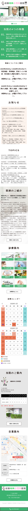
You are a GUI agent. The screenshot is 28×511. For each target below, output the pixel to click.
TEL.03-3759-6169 (6, 391)
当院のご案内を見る (14, 423)
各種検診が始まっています (15, 124)
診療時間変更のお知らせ (13, 155)
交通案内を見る (14, 480)
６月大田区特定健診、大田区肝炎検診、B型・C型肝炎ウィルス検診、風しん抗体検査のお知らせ (14, 163)
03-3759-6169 (15, 497)
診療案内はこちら (14, 291)
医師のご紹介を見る (14, 240)
